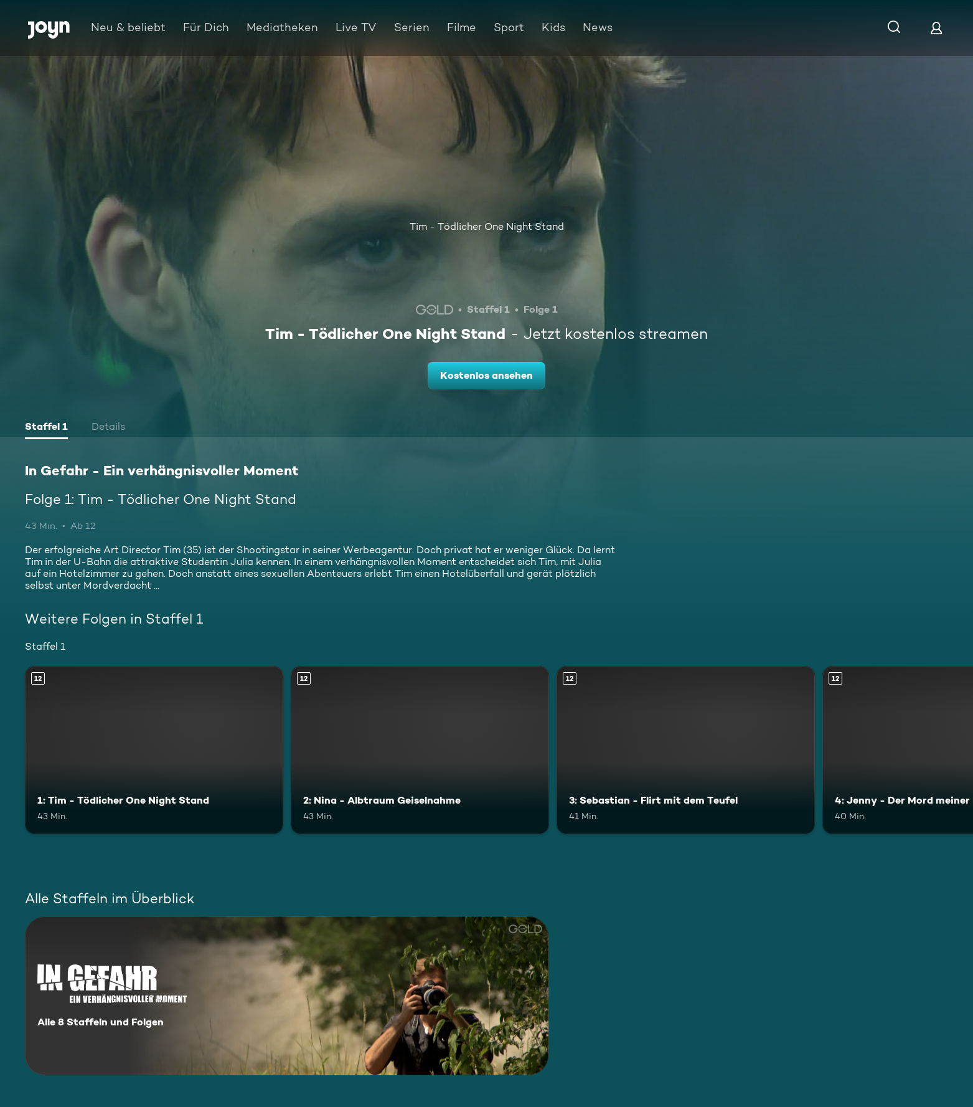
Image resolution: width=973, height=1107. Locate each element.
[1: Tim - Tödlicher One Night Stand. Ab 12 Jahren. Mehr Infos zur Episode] (154, 750)
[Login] (936, 28)
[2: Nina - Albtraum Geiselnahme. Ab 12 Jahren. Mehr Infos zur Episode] (420, 750)
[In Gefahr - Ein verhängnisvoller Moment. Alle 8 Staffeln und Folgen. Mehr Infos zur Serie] (286, 995)
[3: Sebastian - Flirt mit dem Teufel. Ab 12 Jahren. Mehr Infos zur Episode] (686, 750)
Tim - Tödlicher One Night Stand (487, 226)
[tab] (46, 428)
